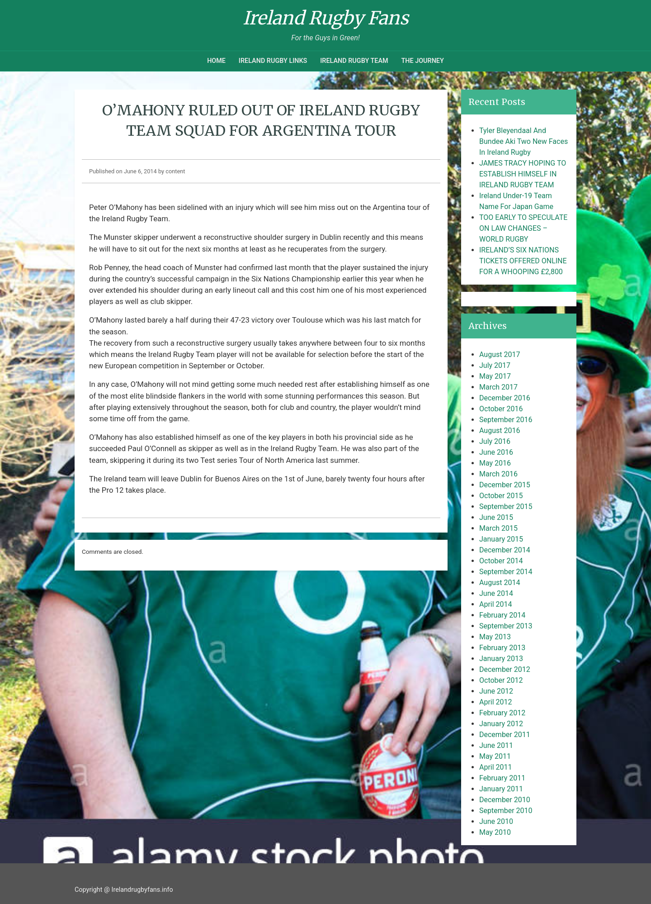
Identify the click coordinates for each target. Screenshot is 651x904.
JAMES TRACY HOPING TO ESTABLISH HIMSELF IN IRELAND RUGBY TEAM (522, 174)
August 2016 (499, 430)
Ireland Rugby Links (273, 61)
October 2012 (501, 680)
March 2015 (498, 528)
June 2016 (496, 452)
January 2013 (501, 658)
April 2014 (495, 604)
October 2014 (501, 561)
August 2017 (499, 354)
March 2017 (498, 387)
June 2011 (496, 745)
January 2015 (501, 539)
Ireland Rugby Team (354, 61)
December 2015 (504, 485)
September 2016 (506, 419)
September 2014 (506, 571)
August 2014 (499, 582)
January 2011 (501, 789)
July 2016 (494, 441)
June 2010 (496, 821)
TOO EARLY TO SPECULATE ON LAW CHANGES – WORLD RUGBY (523, 228)
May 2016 (495, 463)
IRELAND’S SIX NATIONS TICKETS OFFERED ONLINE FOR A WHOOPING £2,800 (523, 261)
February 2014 (502, 615)
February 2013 (502, 647)
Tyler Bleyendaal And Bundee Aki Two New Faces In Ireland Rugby (523, 141)
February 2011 (502, 778)
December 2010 (504, 799)
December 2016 (504, 398)
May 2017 (495, 376)
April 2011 (495, 767)
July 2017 (494, 365)
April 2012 (495, 702)
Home (216, 61)
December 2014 (504, 550)
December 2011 (504, 734)
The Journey (422, 61)
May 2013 (495, 637)
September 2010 (506, 810)
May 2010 (495, 832)
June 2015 (496, 517)
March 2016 (498, 474)
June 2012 (496, 691)
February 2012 (502, 713)
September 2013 (506, 626)
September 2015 (506, 506)
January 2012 (501, 723)
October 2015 (501, 495)
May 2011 (495, 756)
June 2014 (496, 593)
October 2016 (501, 408)
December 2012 (504, 669)
